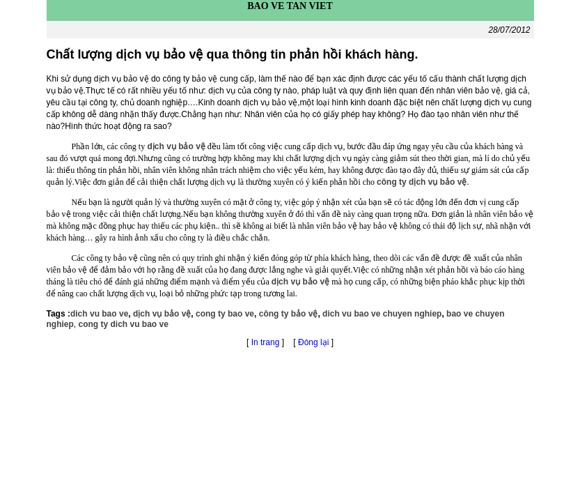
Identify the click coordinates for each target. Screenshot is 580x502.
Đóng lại (314, 342)
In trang (265, 342)
